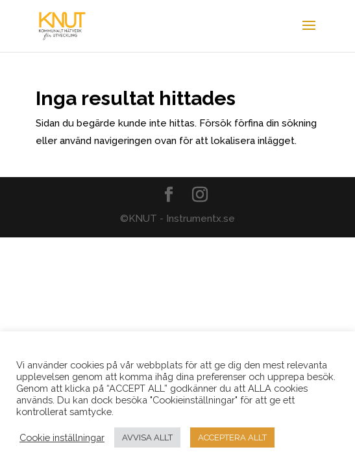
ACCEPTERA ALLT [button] (232, 437)
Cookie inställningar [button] (61, 437)
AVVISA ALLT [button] (147, 437)
